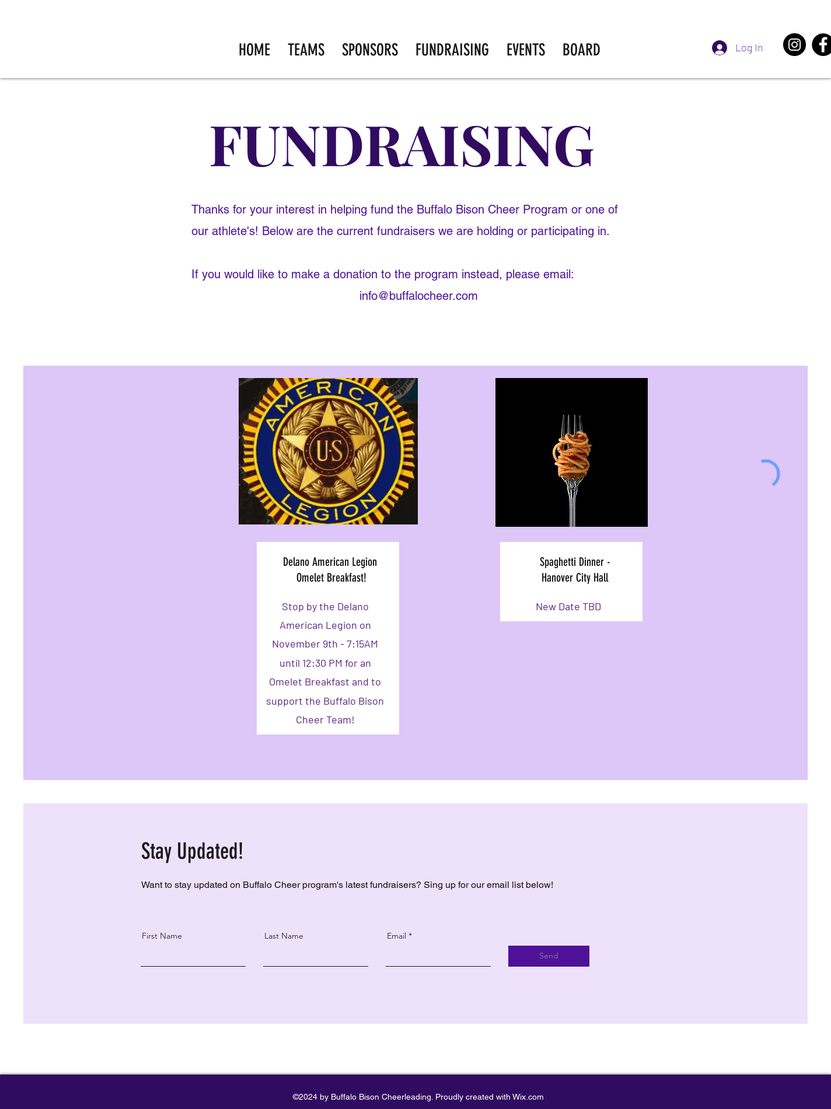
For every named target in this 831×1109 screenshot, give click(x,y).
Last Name (283, 936)
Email (396, 936)
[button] (306, 50)
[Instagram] (794, 44)
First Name (162, 936)
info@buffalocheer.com (418, 296)
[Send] (548, 956)
